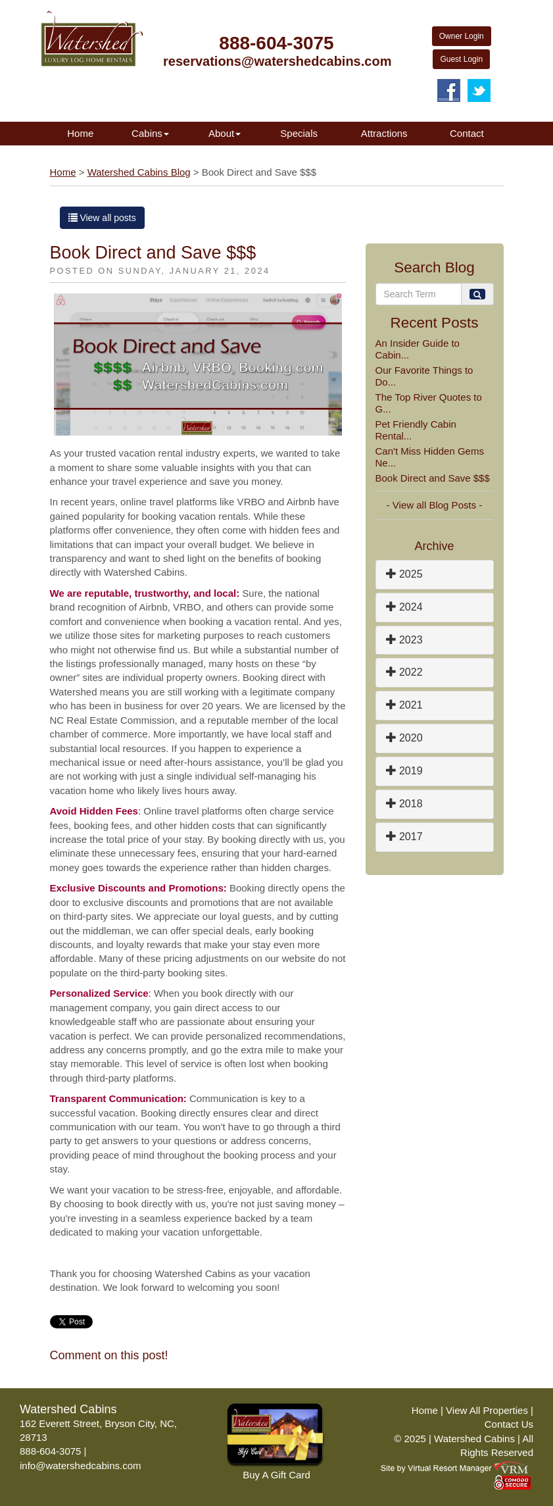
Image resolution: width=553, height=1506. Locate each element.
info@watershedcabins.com (80, 1465)
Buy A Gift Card (276, 1474)
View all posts (102, 218)
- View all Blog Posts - (435, 505)
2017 (404, 836)
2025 (404, 574)
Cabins (150, 133)
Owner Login (461, 36)
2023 (404, 639)
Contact (467, 133)
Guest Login (461, 59)
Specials (299, 133)
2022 (404, 672)
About (224, 133)
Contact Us (509, 1424)
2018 (404, 803)
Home (80, 133)
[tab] (434, 575)
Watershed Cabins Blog (139, 172)
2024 (404, 607)
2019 (404, 770)
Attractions (384, 133)
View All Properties (487, 1410)
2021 (404, 705)
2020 (404, 737)
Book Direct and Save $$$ (432, 478)
